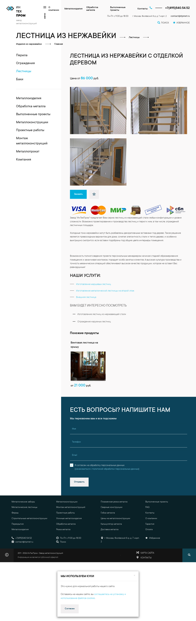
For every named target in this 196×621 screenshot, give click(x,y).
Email (74, 470)
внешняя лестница (86, 307)
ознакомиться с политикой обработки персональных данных (107, 484)
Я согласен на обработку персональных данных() (107, 482)
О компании (53, 9)
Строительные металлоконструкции (29, 534)
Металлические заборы (23, 517)
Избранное (152, 553)
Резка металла (63, 545)
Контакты (142, 9)
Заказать (78, 203)
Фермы (15, 528)
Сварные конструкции (111, 522)
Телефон (76, 457)
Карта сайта (147, 568)
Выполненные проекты (117, 9)
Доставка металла (109, 545)
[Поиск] (189, 570)
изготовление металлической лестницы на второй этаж (105, 300)
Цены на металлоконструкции (115, 534)
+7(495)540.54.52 (177, 8)
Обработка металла (92, 9)
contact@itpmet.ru (180, 16)
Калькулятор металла (111, 539)
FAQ (147, 522)
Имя (74, 444)
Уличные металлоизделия (69, 534)
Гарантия (149, 539)
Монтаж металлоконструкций (70, 522)
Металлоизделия (73, 9)
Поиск (61, 557)
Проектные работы (65, 528)
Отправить (79, 497)
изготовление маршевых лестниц (93, 294)
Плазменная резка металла (114, 517)
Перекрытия (18, 539)
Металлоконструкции (66, 517)
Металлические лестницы (24, 522)
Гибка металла (108, 528)
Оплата (149, 545)
